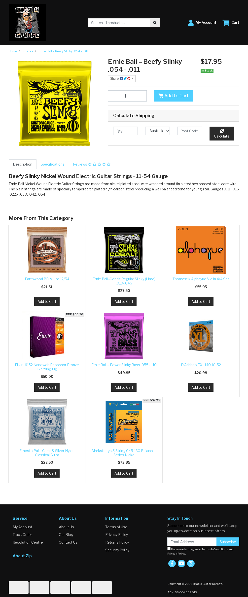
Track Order (22, 534)
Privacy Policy (116, 534)
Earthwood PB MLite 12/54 (47, 279)
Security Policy (117, 550)
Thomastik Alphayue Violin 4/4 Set (201, 279)
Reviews (92, 164)
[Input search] (119, 22)
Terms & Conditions (215, 549)
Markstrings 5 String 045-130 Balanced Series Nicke (124, 453)
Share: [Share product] (120, 78)
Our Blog (66, 534)
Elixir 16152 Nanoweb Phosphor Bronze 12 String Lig (47, 367)
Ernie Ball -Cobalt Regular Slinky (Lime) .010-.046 (124, 281)
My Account (22, 527)
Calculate (222, 133)
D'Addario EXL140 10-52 (201, 365)
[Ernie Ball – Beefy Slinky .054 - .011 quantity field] (127, 95)
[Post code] (189, 131)
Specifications (53, 164)
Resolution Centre (28, 542)
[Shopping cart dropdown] (230, 23)
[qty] (125, 131)
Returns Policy (117, 542)
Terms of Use (116, 527)
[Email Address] (192, 541)
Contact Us (68, 542)
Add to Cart (173, 95)
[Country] (157, 131)
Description (22, 164)
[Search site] (155, 22)
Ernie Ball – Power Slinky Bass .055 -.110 (124, 365)
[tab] (22, 164)
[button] (202, 23)
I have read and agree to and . (200, 551)
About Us (66, 527)
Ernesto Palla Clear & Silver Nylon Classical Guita (46, 453)
